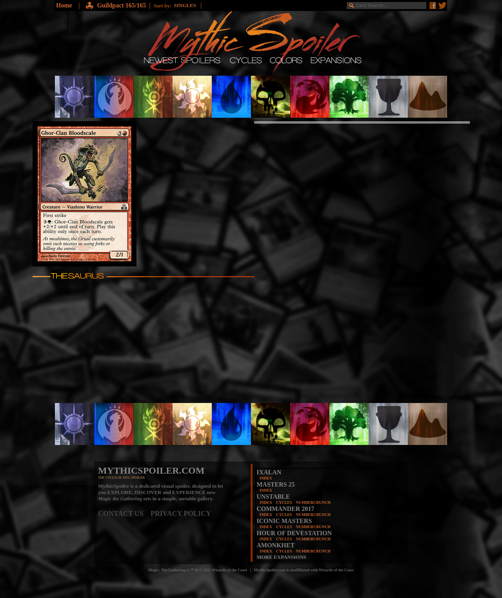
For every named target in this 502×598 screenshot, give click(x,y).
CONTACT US (124, 514)
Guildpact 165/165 (121, 5)
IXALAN (268, 472)
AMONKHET (275, 545)
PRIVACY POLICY (181, 514)
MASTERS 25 (275, 484)
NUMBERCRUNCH (313, 502)
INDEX (266, 478)
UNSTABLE (273, 496)
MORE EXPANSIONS (281, 557)
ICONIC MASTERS (284, 521)
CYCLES (284, 502)
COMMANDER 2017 (285, 508)
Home (64, 5)
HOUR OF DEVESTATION (294, 533)
